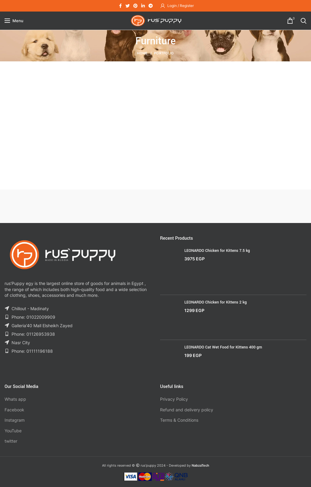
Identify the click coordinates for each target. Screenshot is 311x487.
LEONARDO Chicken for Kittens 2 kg (215, 302)
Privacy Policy (174, 399)
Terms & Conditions (179, 420)
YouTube (13, 430)
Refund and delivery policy (186, 409)
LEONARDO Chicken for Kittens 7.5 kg (217, 250)
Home (142, 53)
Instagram (15, 420)
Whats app (15, 399)
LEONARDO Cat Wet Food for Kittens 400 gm (223, 347)
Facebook (14, 409)
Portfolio (164, 53)
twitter (11, 441)
